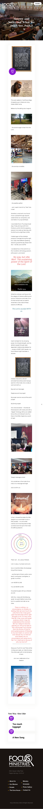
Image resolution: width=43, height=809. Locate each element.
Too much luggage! (17, 725)
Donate (12, 787)
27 (12, 70)
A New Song (18, 737)
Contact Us (26, 790)
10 (11, 717)
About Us (13, 781)
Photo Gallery (27, 787)
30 (11, 731)
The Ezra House (15, 790)
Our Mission (14, 784)
